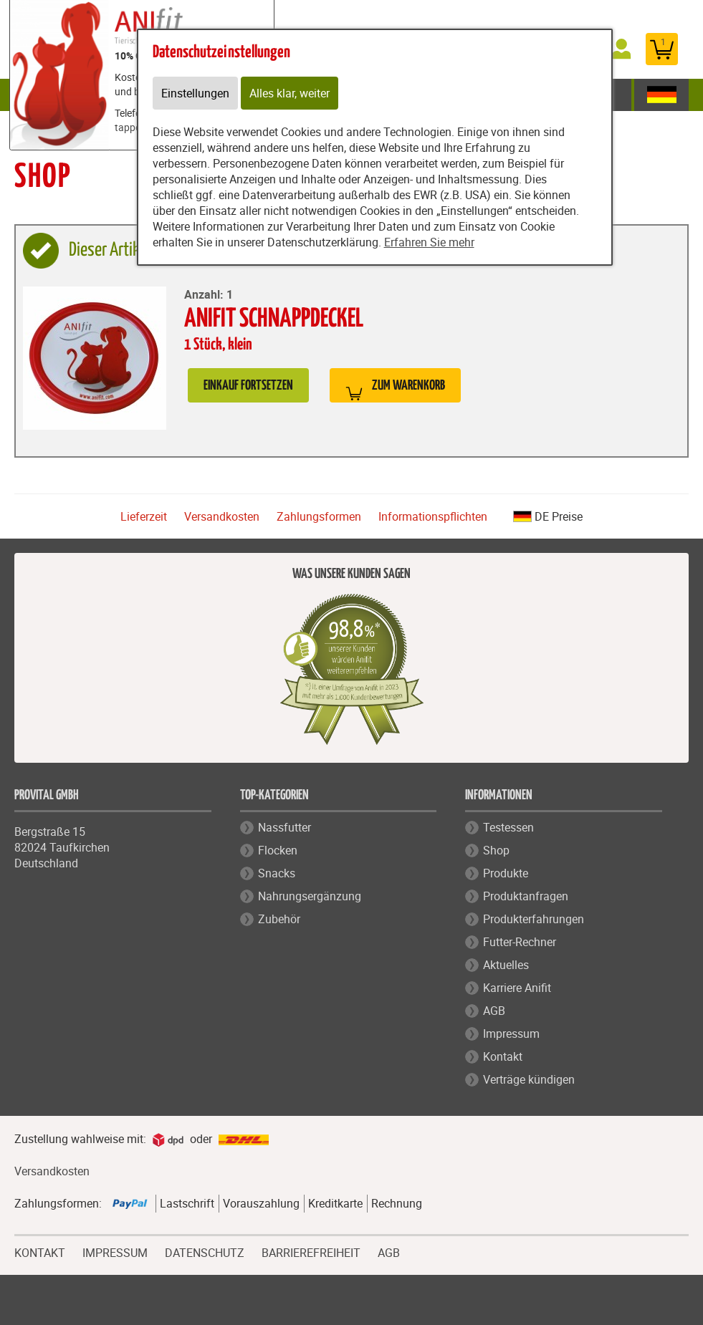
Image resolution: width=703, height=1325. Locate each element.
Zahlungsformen (319, 516)
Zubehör (279, 919)
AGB (494, 1010)
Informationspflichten (432, 516)
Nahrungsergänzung (309, 896)
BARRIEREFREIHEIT (311, 1251)
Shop (496, 850)
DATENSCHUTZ (204, 1251)
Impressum (511, 1033)
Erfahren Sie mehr (429, 242)
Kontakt (502, 1056)
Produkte (505, 873)
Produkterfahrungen (533, 919)
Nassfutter (284, 827)
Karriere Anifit (517, 988)
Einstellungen (195, 93)
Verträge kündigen (529, 1079)
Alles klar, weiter (289, 93)
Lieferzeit (143, 516)
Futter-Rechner (519, 942)
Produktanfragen (525, 896)
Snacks (276, 873)
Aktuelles (506, 965)
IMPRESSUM (115, 1251)
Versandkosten (221, 516)
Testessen (508, 827)
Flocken (277, 850)
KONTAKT (39, 1251)
